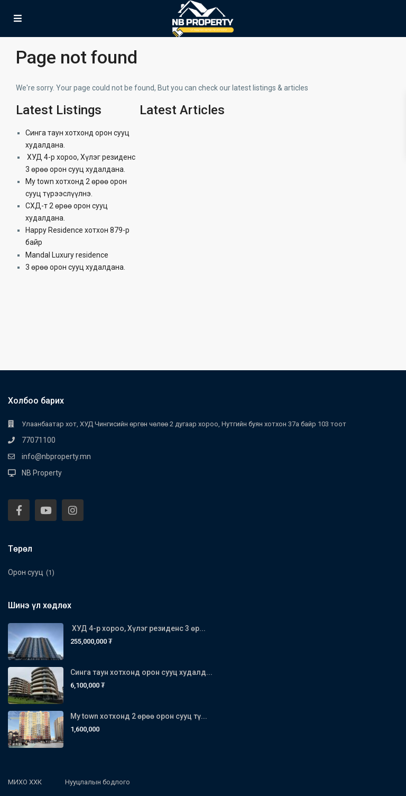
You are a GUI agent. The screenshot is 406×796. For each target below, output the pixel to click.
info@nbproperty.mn (56, 456)
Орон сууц (25, 572)
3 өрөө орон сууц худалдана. (75, 267)
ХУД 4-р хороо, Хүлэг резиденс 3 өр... (138, 628)
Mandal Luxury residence (66, 255)
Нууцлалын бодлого (97, 782)
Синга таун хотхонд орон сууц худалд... (141, 672)
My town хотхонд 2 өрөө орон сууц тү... (138, 716)
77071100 (39, 440)
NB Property (42, 473)
